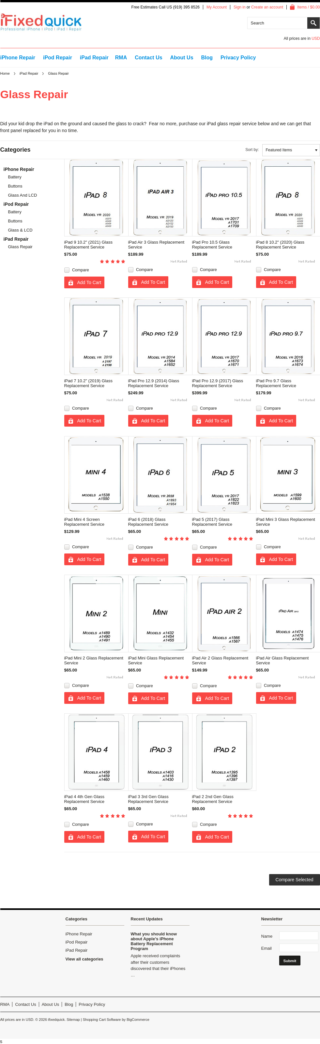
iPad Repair (94, 57)
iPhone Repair (18, 57)
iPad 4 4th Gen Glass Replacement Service (84, 799)
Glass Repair (20, 246)
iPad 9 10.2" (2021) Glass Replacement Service (88, 245)
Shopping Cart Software (102, 1019)
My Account (216, 7)
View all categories (84, 959)
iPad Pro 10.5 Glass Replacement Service (212, 245)
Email (266, 948)
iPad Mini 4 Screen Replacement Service (84, 522)
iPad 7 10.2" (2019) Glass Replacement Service (88, 383)
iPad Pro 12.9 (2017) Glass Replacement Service (217, 383)
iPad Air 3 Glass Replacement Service (156, 245)
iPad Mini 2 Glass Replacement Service (93, 660)
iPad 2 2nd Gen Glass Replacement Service (213, 799)
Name (267, 936)
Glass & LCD (20, 230)
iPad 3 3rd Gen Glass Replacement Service (148, 799)
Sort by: (252, 149)
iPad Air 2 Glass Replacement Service (220, 660)
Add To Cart (89, 282)
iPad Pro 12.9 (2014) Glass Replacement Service (153, 383)
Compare (80, 270)
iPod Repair (57, 57)
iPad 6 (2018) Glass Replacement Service (148, 522)
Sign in (240, 7)
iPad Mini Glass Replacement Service (156, 660)
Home (5, 73)
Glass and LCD (22, 195)
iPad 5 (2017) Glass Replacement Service (212, 522)
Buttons (15, 186)
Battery (15, 176)
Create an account (267, 7)
